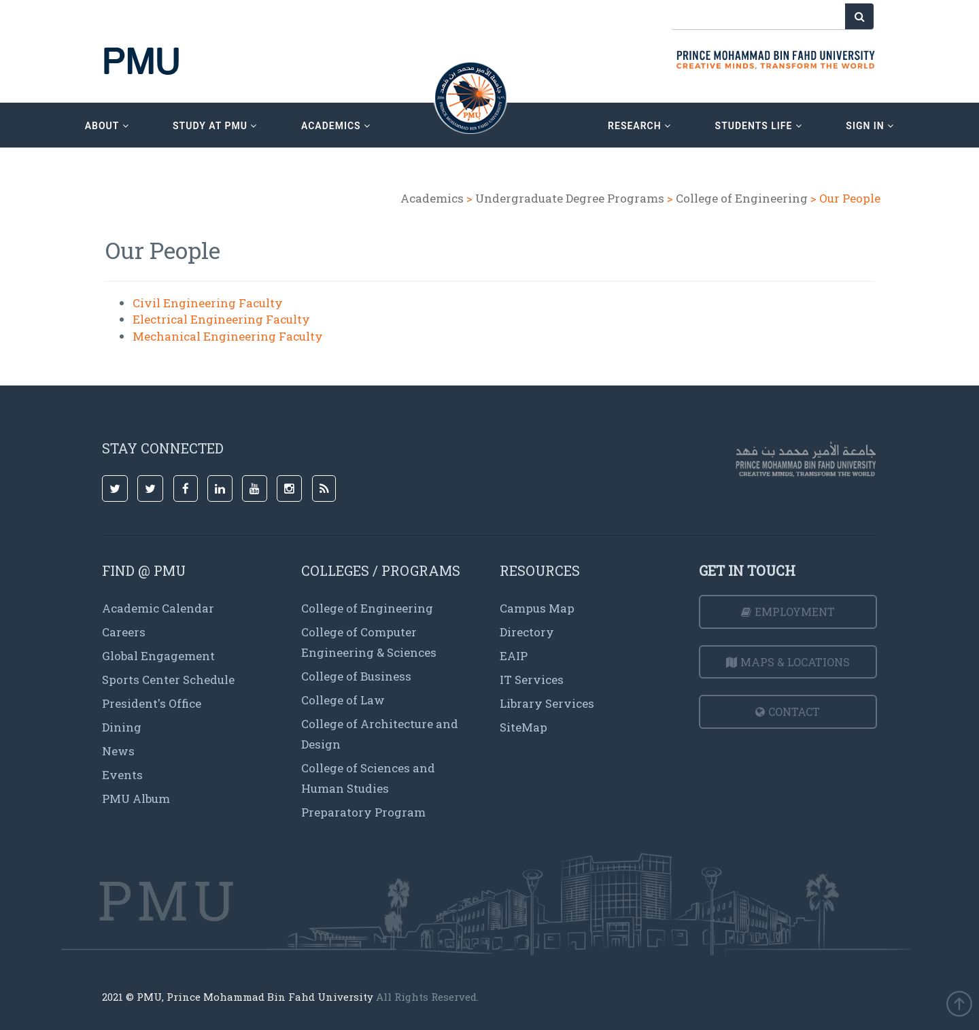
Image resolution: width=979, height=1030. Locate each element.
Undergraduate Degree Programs (569, 198)
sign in (870, 125)
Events (122, 775)
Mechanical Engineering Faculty (228, 336)
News (118, 751)
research (639, 125)
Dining (121, 727)
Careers (123, 632)
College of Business (356, 676)
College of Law (343, 700)
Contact (787, 711)
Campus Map (537, 608)
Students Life (758, 125)
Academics (432, 198)
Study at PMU (215, 125)
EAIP (514, 656)
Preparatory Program (363, 812)
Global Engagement (158, 656)
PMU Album (136, 798)
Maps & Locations (788, 662)
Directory (527, 632)
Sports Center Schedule (168, 679)
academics (336, 125)
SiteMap (523, 727)
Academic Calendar (158, 608)
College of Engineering (742, 198)
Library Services (547, 703)
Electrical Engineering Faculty (221, 319)
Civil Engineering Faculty (208, 303)
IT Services (532, 679)
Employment (788, 611)
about (107, 125)
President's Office (151, 703)
